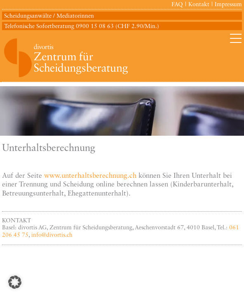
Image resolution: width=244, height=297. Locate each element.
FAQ (177, 4)
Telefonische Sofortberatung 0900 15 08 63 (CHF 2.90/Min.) (81, 26)
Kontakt (198, 4)
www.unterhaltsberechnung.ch (90, 175)
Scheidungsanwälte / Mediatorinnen (49, 16)
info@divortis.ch (52, 235)
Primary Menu (236, 38)
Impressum (228, 4)
